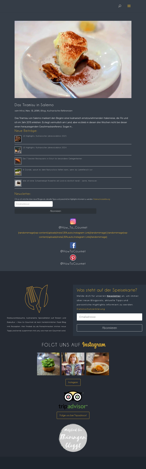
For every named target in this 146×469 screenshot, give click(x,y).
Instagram (73, 382)
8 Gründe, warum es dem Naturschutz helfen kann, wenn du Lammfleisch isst (58, 170)
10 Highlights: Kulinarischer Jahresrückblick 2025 (45, 136)
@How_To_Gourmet (73, 227)
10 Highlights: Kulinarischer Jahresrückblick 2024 (45, 147)
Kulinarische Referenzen (59, 110)
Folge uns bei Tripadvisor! (73, 415)
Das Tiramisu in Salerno (34, 105)
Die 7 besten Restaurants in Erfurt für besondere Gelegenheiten (52, 159)
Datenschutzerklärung (101, 199)
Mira (21, 110)
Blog (43, 110)
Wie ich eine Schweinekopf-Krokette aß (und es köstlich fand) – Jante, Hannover (60, 181)
